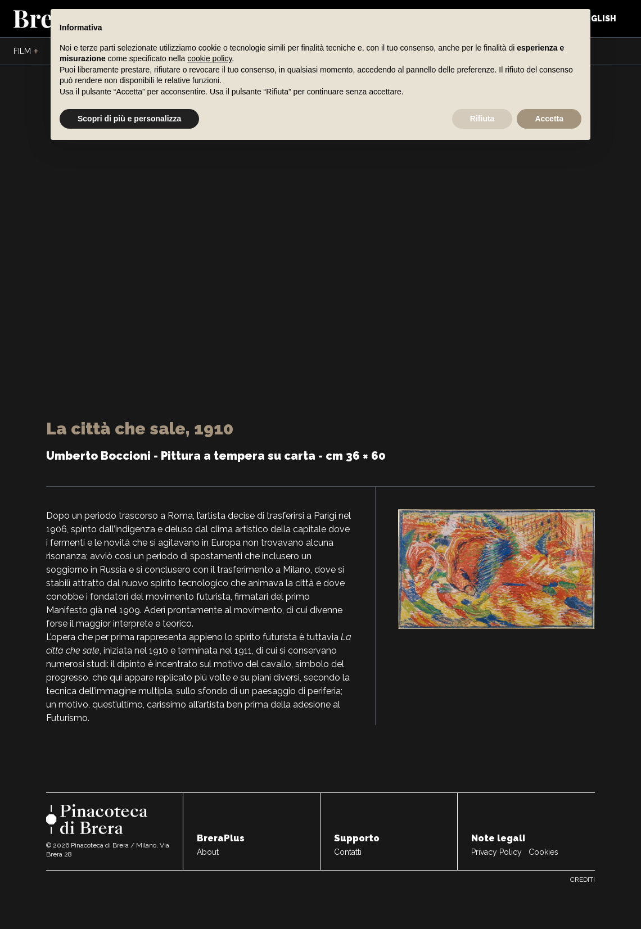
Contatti (348, 852)
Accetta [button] (549, 118)
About (208, 852)
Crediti (582, 879)
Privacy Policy (496, 852)
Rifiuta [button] (482, 118)
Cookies (543, 852)
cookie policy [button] (209, 58)
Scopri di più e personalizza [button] (129, 118)
